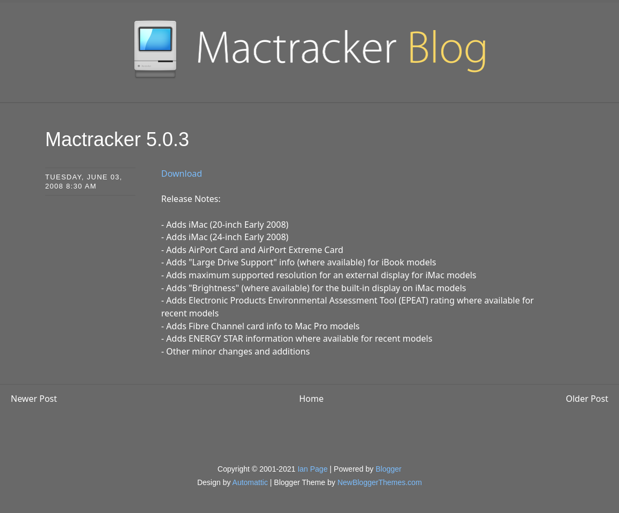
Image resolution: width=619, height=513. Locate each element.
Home (311, 398)
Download (181, 173)
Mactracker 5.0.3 (117, 139)
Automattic (250, 482)
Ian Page (313, 469)
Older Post (587, 398)
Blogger (388, 469)
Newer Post (34, 398)
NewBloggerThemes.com (379, 482)
